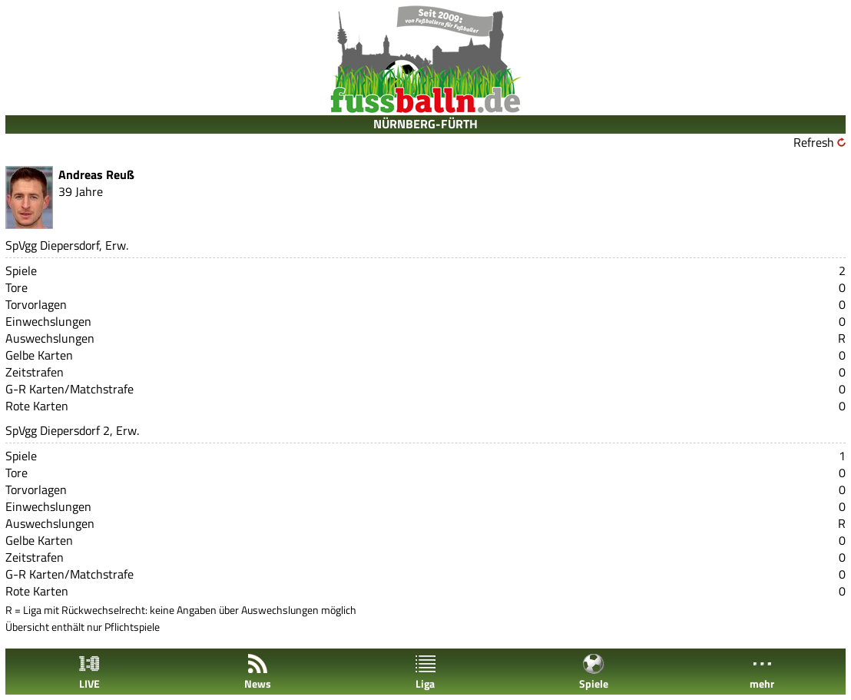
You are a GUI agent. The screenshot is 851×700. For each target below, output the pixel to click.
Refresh (813, 142)
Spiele (593, 672)
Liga (425, 672)
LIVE (89, 672)
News (257, 672)
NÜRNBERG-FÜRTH (425, 123)
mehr (762, 672)
